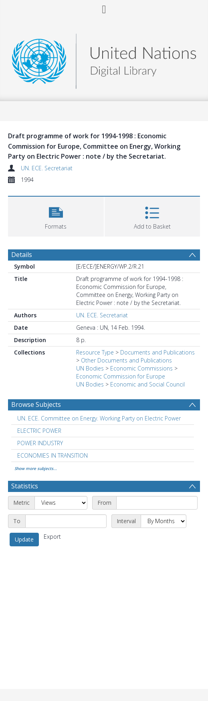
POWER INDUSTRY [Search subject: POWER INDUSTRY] (40, 443)
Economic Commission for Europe (120, 376)
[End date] (66, 521)
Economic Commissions (141, 368)
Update (24, 539)
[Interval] (163, 521)
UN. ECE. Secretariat (47, 168)
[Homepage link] (104, 59)
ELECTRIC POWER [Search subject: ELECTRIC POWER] (39, 430)
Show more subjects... (35, 468)
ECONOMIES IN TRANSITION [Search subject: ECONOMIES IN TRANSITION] (52, 455)
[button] (56, 216)
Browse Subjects (36, 404)
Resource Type (95, 352)
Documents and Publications (157, 352)
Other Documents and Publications (126, 360)
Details (21, 254)
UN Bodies (90, 368)
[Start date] (157, 503)
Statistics (24, 486)
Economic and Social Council (147, 384)
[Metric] (60, 503)
